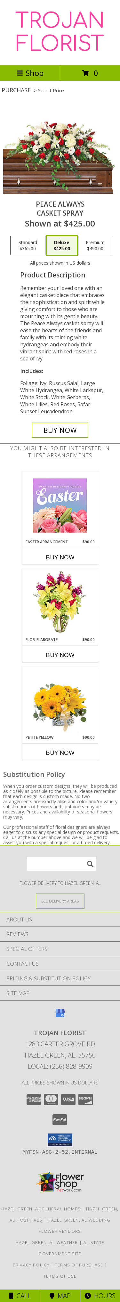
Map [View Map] (60, 1295)
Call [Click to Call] (20, 1295)
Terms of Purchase (79, 1265)
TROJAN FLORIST (60, 33)
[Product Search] (61, 864)
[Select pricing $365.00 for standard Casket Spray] (28, 245)
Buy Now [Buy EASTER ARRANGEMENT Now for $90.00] (60, 557)
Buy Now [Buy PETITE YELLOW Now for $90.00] (60, 752)
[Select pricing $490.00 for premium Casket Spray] (95, 245)
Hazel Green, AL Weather (47, 1242)
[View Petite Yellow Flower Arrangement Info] (60, 700)
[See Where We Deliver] (60, 901)
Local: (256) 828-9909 (60, 1066)
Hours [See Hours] (100, 1295)
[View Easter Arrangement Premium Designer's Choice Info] (60, 505)
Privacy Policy (31, 1265)
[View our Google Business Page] (60, 1016)
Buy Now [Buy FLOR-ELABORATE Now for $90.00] (60, 655)
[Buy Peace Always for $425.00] (60, 430)
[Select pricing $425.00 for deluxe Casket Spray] (62, 245)
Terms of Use (60, 1276)
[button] (60, 1139)
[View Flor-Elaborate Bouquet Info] (60, 603)
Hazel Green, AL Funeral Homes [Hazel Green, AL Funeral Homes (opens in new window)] (41, 1209)
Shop (30, 73)
